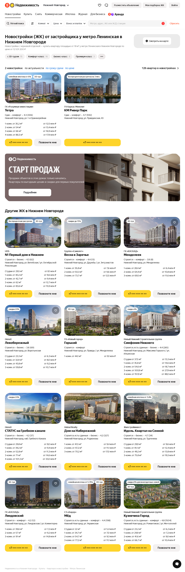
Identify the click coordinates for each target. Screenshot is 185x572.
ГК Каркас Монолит (74, 106)
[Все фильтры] (32, 23)
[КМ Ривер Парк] (92, 87)
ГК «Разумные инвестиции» (19, 106)
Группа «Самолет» (73, 251)
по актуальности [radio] (34, 68)
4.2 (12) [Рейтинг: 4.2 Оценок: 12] (31, 520)
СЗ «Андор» (70, 512)
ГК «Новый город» (73, 339)
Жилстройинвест (132, 427)
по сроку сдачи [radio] (54, 68)
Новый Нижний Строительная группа (143, 339)
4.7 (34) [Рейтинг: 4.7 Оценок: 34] (149, 435)
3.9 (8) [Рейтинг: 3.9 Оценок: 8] (150, 259)
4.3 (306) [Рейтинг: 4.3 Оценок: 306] (28, 115)
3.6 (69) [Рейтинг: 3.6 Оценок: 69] (30, 347)
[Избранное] (99, 5)
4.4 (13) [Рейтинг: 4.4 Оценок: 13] (91, 259)
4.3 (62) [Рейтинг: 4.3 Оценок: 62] (30, 259)
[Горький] (92, 320)
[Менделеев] (152, 232)
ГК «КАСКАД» (131, 251)
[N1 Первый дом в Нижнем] (33, 232)
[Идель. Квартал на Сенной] (152, 408)
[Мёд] (92, 493)
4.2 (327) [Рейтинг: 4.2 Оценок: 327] (104, 435)
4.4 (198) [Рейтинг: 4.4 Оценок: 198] (106, 520)
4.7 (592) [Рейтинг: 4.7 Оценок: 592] (87, 115)
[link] (174, 5)
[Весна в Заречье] (92, 232)
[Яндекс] (7, 5)
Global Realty (70, 427)
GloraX (8, 339)
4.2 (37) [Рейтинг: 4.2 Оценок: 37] (30, 435)
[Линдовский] (33, 493)
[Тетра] (33, 87)
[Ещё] (101, 56)
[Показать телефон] (18, 142)
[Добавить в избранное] (55, 78)
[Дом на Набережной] (92, 408)
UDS (7, 251)
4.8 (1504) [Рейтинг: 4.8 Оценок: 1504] (166, 520)
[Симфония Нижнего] (152, 320)
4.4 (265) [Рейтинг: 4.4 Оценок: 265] (164, 347)
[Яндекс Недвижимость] (24, 5)
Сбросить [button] (174, 23)
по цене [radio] (69, 68)
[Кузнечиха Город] (152, 493)
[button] (106, 5)
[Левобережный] (33, 320)
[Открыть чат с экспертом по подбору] (177, 564)
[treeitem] (13, 14)
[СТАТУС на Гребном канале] (33, 408)
